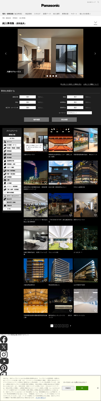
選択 (27, 97)
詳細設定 (68, 393)
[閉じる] (98, 393)
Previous (6, 54)
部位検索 (64, 119)
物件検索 (36, 119)
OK (82, 393)
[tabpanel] (50, 53)
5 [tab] (56, 76)
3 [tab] (50, 76)
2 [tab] (48, 76)
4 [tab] (53, 76)
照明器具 (15, 18)
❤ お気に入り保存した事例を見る (71, 84)
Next (95, 54)
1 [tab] (45, 76)
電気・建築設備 (6, 18)
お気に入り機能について (91, 84)
